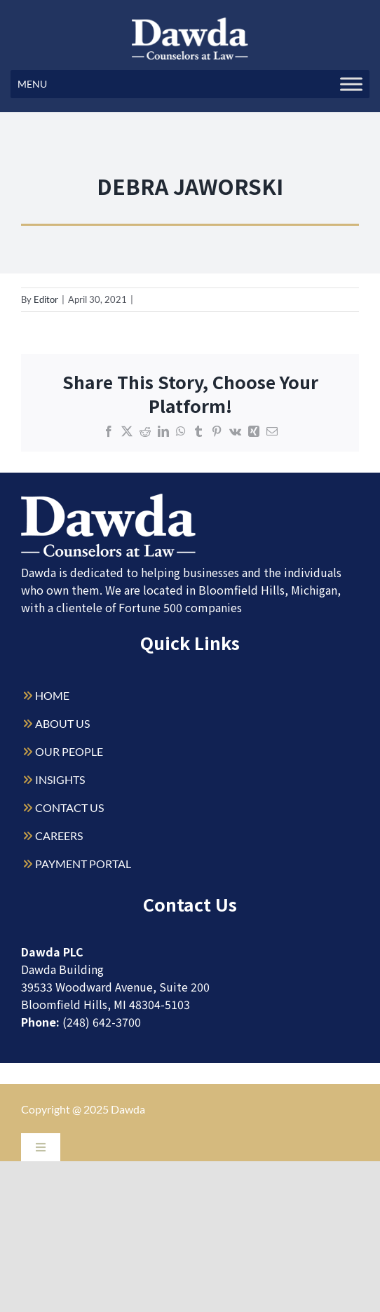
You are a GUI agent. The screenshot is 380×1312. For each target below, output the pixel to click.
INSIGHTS (60, 779)
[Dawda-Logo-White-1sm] (108, 499)
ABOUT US (62, 723)
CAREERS (59, 835)
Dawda (128, 1109)
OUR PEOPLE (69, 751)
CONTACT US (69, 807)
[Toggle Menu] (351, 83)
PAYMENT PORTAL (83, 863)
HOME (52, 695)
